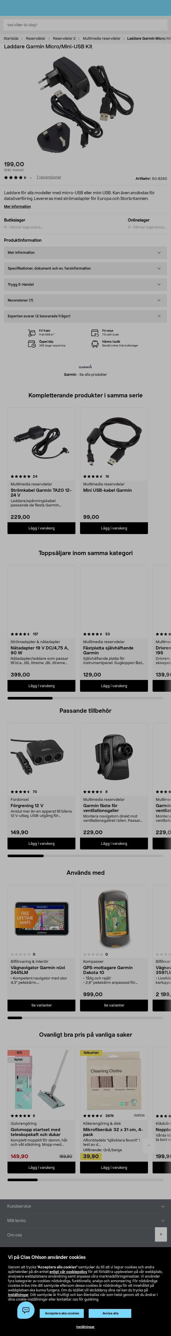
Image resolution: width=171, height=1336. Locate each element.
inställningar (18, 1295)
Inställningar (85, 1327)
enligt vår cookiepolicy (68, 1272)
